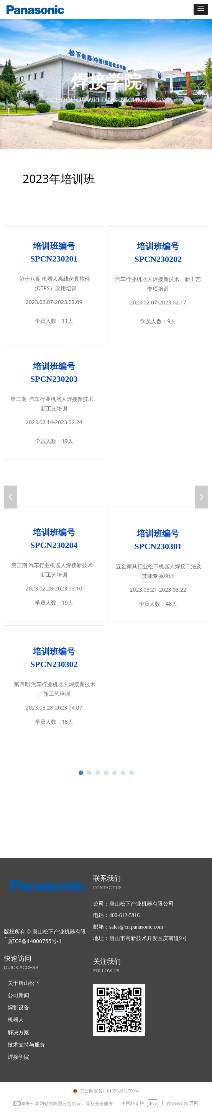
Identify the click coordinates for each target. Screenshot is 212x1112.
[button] (201, 9)
